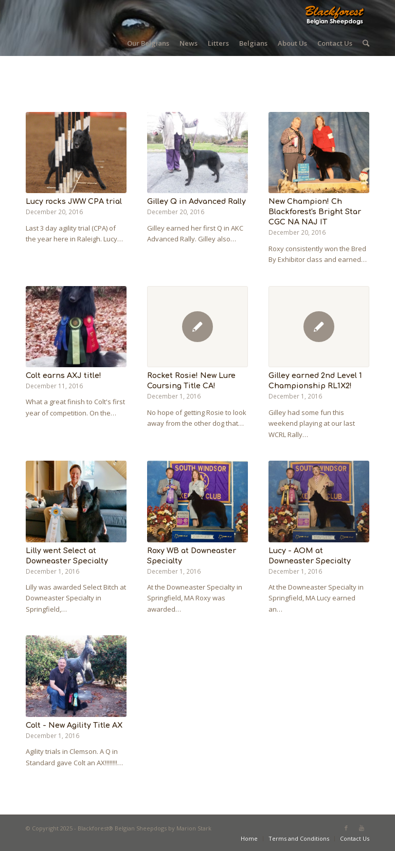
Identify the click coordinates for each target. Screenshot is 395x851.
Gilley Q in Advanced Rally (196, 201)
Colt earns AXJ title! (63, 375)
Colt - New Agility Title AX (74, 725)
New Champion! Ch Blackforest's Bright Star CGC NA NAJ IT (314, 211)
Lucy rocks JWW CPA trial (74, 201)
